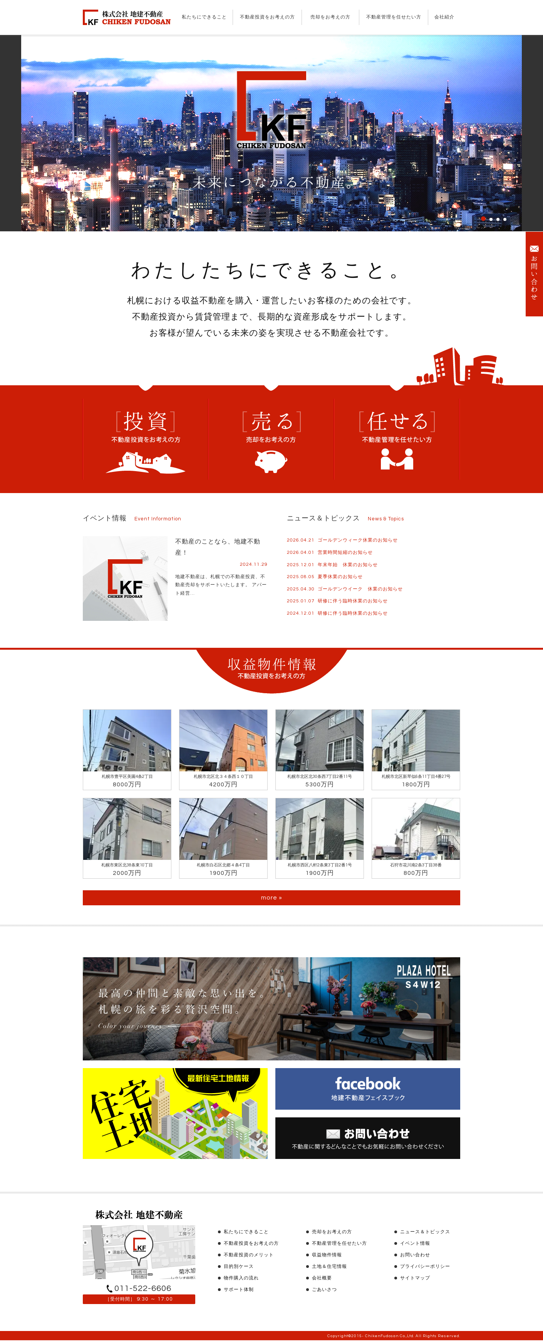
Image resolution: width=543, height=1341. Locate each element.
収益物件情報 (327, 1254)
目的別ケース (239, 1266)
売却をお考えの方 (330, 17)
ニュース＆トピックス (425, 1231)
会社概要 (322, 1278)
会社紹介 (444, 17)
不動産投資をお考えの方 (267, 17)
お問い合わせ (415, 1254)
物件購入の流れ (241, 1278)
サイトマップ (415, 1278)
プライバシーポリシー (425, 1266)
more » (271, 898)
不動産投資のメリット (249, 1254)
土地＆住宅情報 (329, 1266)
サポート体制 (239, 1289)
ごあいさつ (324, 1289)
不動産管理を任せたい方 (393, 17)
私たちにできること (204, 17)
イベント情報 (415, 1243)
